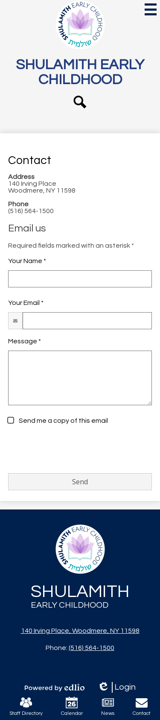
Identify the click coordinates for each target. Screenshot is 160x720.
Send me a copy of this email (62, 420)
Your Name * (27, 261)
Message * (24, 341)
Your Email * (26, 302)
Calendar (72, 706)
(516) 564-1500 (91, 647)
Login (116, 687)
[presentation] (73, 449)
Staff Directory (26, 706)
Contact (142, 706)
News (107, 706)
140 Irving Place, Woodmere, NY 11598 (80, 630)
